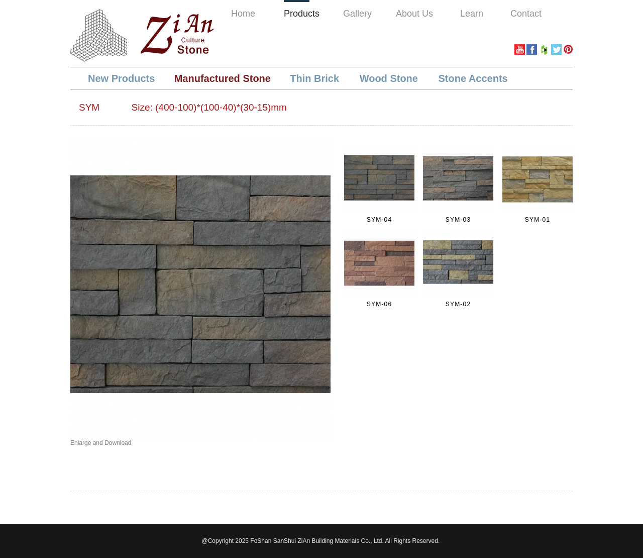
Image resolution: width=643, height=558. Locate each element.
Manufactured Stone (222, 78)
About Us (414, 14)
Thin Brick (316, 78)
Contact (526, 14)
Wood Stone (390, 78)
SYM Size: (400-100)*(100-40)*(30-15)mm (183, 107)
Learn (471, 14)
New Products (121, 78)
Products (301, 14)
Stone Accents (473, 78)
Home (243, 14)
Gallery (357, 14)
